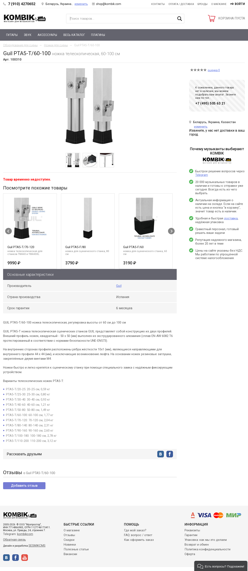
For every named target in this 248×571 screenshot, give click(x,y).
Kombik (24, 18)
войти (240, 4)
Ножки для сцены (56, 45)
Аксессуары (47, 35)
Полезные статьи (76, 549)
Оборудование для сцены (20, 45)
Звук (27, 35)
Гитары (12, 35)
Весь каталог (74, 35)
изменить (81, 4)
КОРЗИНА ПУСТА (231, 18)
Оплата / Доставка (181, 4)
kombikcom (25, 534)
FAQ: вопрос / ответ (138, 535)
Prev (8, 231)
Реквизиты (192, 530)
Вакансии (70, 554)
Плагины (98, 35)
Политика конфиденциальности (207, 549)
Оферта (190, 554)
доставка (231, 218)
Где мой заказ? (135, 530)
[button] (220, 566)
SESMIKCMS (37, 545)
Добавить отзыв (24, 486)
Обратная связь (14, 539)
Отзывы (69, 535)
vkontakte (160, 454)
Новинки (70, 544)
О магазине (219, 4)
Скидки (69, 540)
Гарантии (191, 535)
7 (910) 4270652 (21, 4)
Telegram (201, 175)
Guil (119, 286)
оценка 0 (214, 70)
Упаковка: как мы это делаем (206, 540)
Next (171, 231)
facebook (169, 454)
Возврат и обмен (197, 544)
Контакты (158, 4)
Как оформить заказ (139, 540)
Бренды (202, 4)
